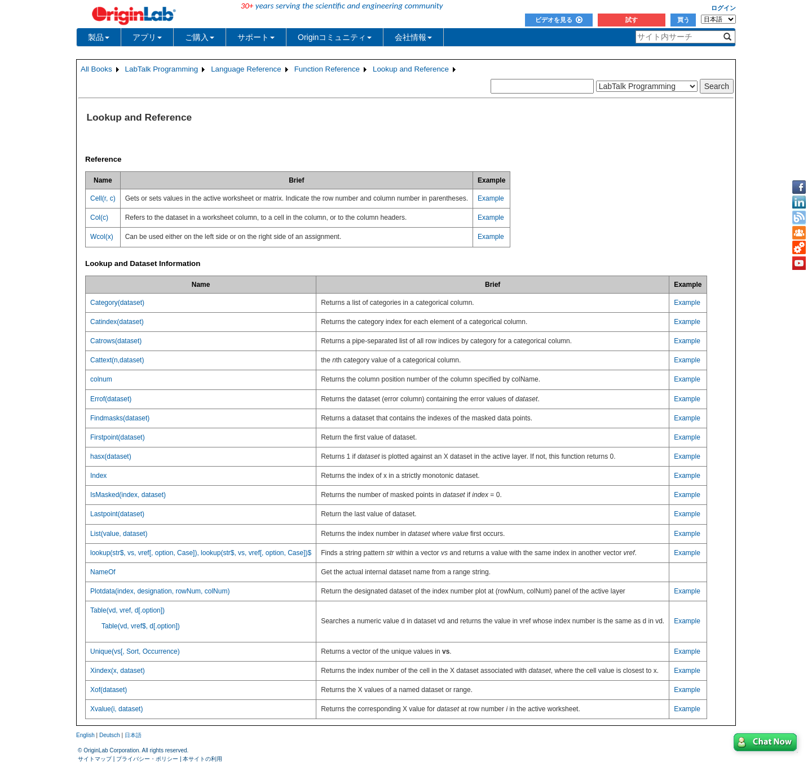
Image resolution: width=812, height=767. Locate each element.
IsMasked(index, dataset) (128, 495)
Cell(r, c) (103, 198)
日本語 (133, 735)
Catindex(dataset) (117, 322)
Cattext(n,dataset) (117, 360)
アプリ (147, 37)
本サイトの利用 (202, 759)
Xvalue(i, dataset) (116, 709)
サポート (256, 37)
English (85, 735)
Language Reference (246, 69)
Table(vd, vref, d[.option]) (127, 610)
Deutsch (109, 735)
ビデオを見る (558, 19)
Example (491, 198)
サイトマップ (95, 759)
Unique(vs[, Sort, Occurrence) (135, 651)
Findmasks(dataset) (119, 418)
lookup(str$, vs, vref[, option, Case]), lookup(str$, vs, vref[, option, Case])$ (200, 553)
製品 (98, 37)
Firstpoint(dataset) (117, 437)
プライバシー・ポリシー (147, 759)
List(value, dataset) (118, 534)
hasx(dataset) (110, 456)
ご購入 (199, 37)
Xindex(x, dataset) (117, 671)
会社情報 (413, 37)
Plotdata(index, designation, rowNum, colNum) (160, 591)
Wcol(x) (101, 237)
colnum (101, 379)
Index (98, 476)
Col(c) (99, 217)
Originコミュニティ (335, 37)
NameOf (103, 572)
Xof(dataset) (108, 690)
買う (683, 19)
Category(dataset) (117, 303)
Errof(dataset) (110, 399)
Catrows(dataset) (116, 341)
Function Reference (327, 69)
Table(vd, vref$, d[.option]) (141, 626)
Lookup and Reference (411, 69)
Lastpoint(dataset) (117, 514)
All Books (96, 69)
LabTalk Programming (161, 69)
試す (631, 19)
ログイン (723, 8)
